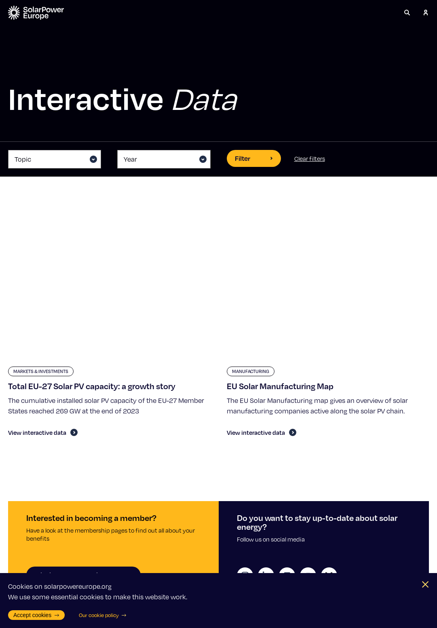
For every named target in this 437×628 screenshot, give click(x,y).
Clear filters (309, 158)
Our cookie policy (103, 615)
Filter (254, 158)
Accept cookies (36, 615)
